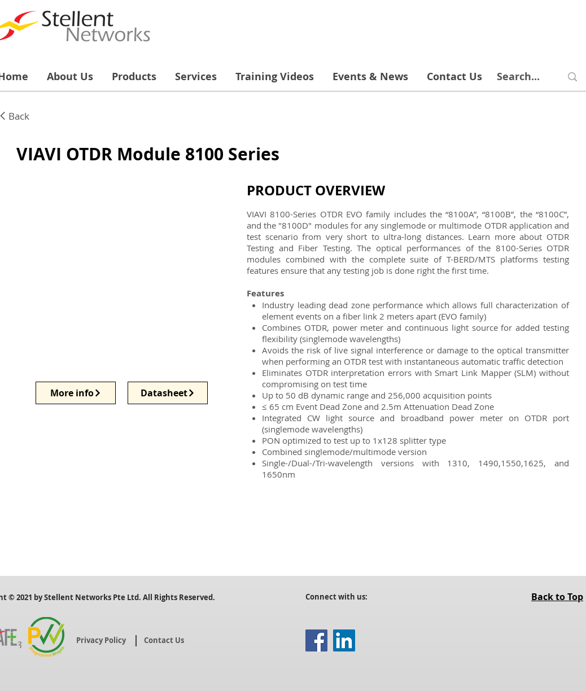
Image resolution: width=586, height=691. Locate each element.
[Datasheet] (168, 393)
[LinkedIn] (344, 640)
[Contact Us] (165, 640)
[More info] (76, 393)
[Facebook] (316, 640)
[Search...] (518, 77)
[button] (122, 273)
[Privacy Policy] (102, 640)
